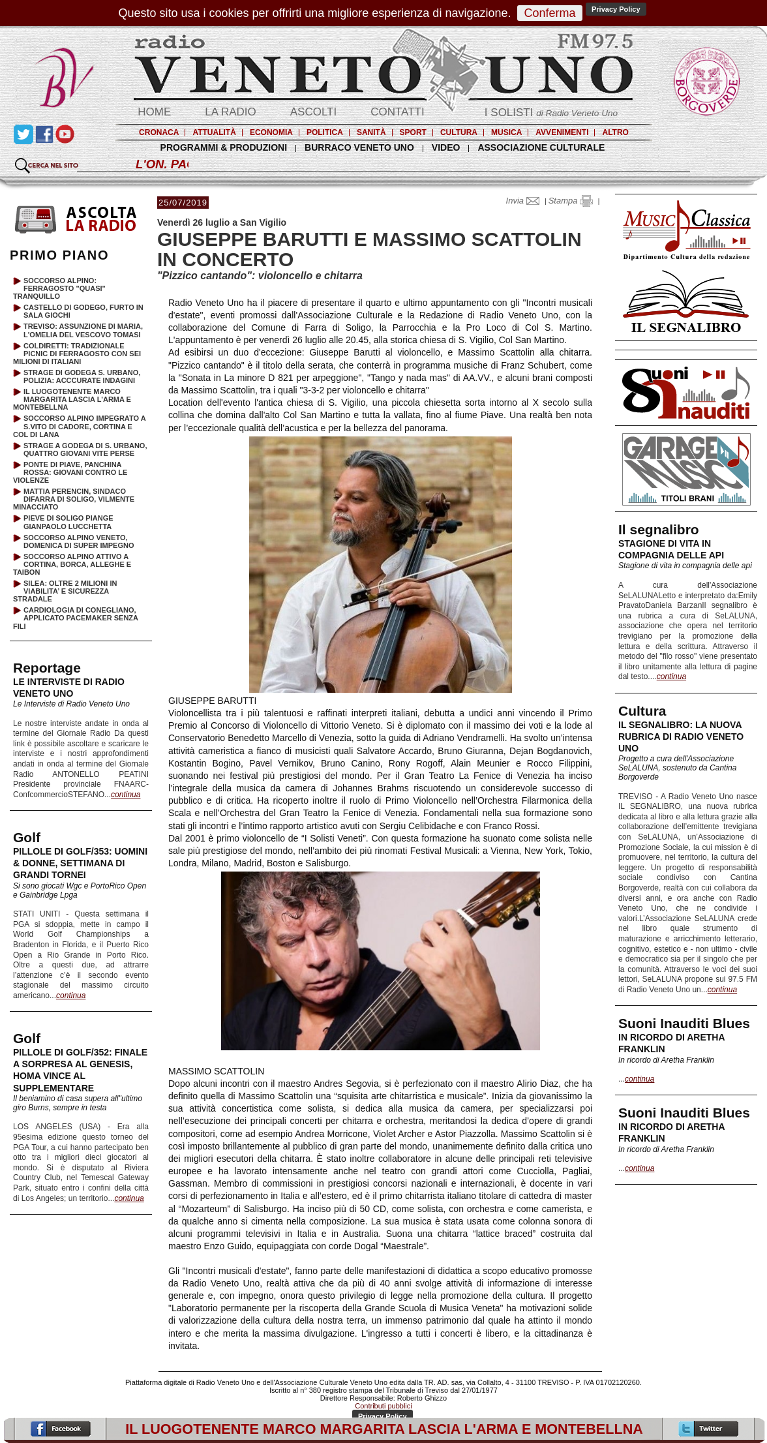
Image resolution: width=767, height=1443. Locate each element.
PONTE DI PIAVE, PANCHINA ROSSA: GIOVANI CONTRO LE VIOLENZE (70, 472)
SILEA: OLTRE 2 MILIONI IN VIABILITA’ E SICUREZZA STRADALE (65, 591)
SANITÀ (371, 132)
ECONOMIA (271, 132)
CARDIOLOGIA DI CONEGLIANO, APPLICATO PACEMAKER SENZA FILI (75, 618)
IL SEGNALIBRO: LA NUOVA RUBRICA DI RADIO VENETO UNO (681, 736)
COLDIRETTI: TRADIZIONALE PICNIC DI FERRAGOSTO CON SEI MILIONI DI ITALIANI (77, 353)
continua (671, 676)
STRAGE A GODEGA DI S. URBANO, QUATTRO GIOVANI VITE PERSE (85, 449)
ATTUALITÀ (213, 132)
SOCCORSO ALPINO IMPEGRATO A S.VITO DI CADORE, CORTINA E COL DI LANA (79, 426)
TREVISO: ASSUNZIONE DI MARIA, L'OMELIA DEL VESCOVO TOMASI (83, 330)
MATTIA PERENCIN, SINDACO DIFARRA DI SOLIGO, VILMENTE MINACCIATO (73, 499)
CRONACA (159, 132)
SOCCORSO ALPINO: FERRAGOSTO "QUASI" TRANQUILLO (59, 288)
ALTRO (615, 132)
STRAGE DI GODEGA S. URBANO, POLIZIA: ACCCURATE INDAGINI (81, 376)
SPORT (413, 132)
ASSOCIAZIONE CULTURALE (541, 147)
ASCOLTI (313, 112)
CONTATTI (397, 112)
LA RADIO (230, 112)
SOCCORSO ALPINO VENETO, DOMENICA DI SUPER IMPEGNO (78, 541)
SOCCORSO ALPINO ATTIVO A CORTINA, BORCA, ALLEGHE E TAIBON (72, 564)
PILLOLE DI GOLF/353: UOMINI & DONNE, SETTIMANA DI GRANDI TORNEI (80, 863)
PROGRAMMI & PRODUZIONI (223, 147)
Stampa (571, 200)
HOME (154, 112)
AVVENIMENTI (561, 132)
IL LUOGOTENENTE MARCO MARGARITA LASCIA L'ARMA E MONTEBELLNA (72, 399)
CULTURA (458, 132)
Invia (525, 200)
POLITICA (325, 132)
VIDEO (446, 147)
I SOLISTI (551, 112)
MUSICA (506, 132)
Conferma (549, 13)
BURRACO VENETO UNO (359, 147)
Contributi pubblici (383, 1406)
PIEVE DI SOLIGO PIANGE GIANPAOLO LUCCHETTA (68, 522)
